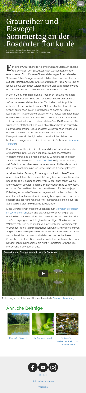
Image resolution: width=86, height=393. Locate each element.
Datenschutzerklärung (63, 298)
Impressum (43, 387)
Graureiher (26, 52)
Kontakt (43, 375)
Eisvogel (18, 52)
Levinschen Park (43, 160)
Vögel (48, 52)
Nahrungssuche (32, 50)
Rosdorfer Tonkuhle (38, 52)
